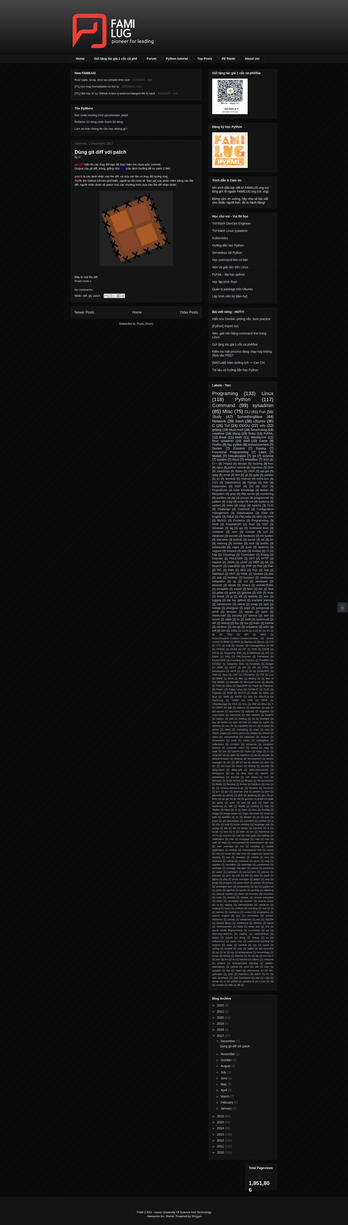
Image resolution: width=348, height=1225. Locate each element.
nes (228, 857)
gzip (254, 802)
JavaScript (223, 471)
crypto (247, 751)
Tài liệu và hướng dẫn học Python (235, 370)
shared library (223, 923)
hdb (231, 806)
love (226, 831)
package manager (236, 868)
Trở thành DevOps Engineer (231, 223)
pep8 (266, 875)
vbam (238, 970)
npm (266, 604)
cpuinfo (235, 751)
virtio (230, 974)
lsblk (242, 831)
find (237, 475)
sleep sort (254, 926)
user (266, 966)
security (237, 615)
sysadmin (262, 405)
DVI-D (215, 653)
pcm (228, 875)
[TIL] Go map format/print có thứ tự (97, 86)
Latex (262, 452)
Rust (252, 524)
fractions (256, 784)
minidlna (255, 846)
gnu (264, 795)
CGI (271, 641)
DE (272, 645)
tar (217, 952)
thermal (239, 956)
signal (270, 923)
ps (218, 478)
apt (241, 528)
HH (244, 667)
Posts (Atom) (145, 323)
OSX (265, 486)
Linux (267, 393)
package (216, 868)
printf (215, 611)
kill (240, 596)
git (90, 295)
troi (226, 959)
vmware (231, 551)
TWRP (235, 700)
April (224, 1090)
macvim (227, 835)
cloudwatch (218, 740)
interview (222, 539)
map (257, 839)
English (216, 516)
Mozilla (269, 682)
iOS (259, 592)
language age (262, 824)
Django (252, 482)
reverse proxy (265, 901)
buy (214, 722)
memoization (257, 842)
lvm (252, 831)
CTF (218, 645)
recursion (268, 894)
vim (262, 426)
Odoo (229, 685)
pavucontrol (249, 872)
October (227, 1060)
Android (246, 478)
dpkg (215, 475)
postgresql (262, 608)
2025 (221, 1005)
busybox (249, 577)
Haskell (216, 562)
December (228, 1041)
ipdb (214, 817)
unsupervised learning (245, 963)
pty (256, 886)
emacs (246, 585)
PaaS (255, 685)
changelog (242, 729)
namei (266, 853)
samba (220, 912)
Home (80, 58)
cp (234, 581)
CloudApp (229, 554)
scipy (229, 501)
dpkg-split (236, 769)
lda (225, 828)
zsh (223, 630)
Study (217, 417)
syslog (215, 948)
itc (237, 817)
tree (218, 959)
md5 (214, 842)
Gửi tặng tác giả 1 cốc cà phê (115, 58)
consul (254, 747)
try (234, 959)
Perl (259, 566)
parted (254, 868)
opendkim (230, 864)
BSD (266, 459)
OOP (238, 486)
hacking (257, 463)
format (243, 784)
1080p (234, 630)
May (224, 1084)
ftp (213, 788)
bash (239, 421)
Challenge (224, 509)
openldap (246, 864)
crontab (250, 531)
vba (228, 970)
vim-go (236, 626)
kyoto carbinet (241, 824)
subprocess (218, 941)
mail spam (251, 835)
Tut (227, 426)
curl (265, 531)
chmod (266, 733)
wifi (214, 630)
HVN (270, 516)
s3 (272, 908)
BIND (227, 641)
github (229, 795)
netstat (255, 857)
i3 (236, 809)
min (242, 846)
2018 (221, 1029)
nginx (219, 467)
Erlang (265, 554)
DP (244, 649)
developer (261, 581)
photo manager (240, 879)
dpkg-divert (218, 769)
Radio (254, 693)
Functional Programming (230, 452)
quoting (255, 890)
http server (248, 493)
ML (267, 562)
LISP (235, 674)
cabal (255, 722)
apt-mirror (234, 711)
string (242, 937)
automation (218, 715)
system (222, 459)
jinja (267, 817)
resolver (248, 901)
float (270, 589)
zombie (220, 985)
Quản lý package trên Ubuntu (232, 289)
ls (234, 831)
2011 (221, 1146)
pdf (247, 875)
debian (264, 490)
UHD (250, 700)
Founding (235, 660)
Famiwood (263, 656)
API (246, 634)
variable (216, 970)
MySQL (222, 520)
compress (251, 744)
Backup (248, 641)
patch (96, 295)
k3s (218, 824)
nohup (230, 861)
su (267, 937)
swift (248, 619)
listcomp (257, 828)
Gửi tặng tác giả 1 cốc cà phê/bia (234, 344)
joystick (263, 820)
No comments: (84, 289)
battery (220, 718)
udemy (255, 959)
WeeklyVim (258, 437)
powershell (243, 882)
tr (272, 956)
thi (249, 956)
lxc (271, 539)
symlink (242, 945)
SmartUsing (259, 430)
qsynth (243, 890)
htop (266, 806)
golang (216, 430)
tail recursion (266, 948)
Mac (241, 678)
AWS (263, 634)
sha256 (269, 919)
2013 (221, 1134)
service (252, 615)
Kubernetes (220, 238)
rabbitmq (269, 890)
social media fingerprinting (227, 930)
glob (240, 795)
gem (267, 791)
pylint (219, 890)
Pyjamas (217, 693)
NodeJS (217, 566)
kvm (270, 463)
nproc (256, 861)
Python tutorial (177, 58)
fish (260, 589)
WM (254, 704)
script (240, 501)
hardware (249, 535)
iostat (267, 813)
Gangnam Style (235, 663)
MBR (256, 562)
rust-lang (253, 908)
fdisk (250, 589)
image (215, 813)
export (238, 589)
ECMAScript (253, 653)
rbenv (241, 894)
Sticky (239, 471)
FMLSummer (244, 656)
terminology (263, 952)
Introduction (218, 671)
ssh (251, 501)
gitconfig (216, 795)
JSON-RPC (263, 671)
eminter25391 (264, 585)
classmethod (231, 737)
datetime (245, 755)
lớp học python (236, 600)
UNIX (251, 471)
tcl (224, 952)
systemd (263, 547)
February (227, 1102)
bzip (244, 722)
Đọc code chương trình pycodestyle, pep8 (101, 115)
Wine (264, 704)
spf (267, 930)
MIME (219, 678)
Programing (225, 393)
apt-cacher (218, 711)
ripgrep (228, 904)
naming (216, 857)
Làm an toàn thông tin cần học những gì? (101, 128)
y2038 (234, 981)
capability (243, 725)
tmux (235, 459)
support (216, 945)
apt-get (264, 471)
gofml (232, 592)
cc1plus (265, 725)
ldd (234, 828)
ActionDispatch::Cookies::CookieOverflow (235, 638)
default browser (220, 758)
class (215, 737)
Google (269, 663)
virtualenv (252, 626)
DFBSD (220, 649)
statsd (215, 937)
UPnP (264, 700)
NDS (218, 685)
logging (216, 600)
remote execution (263, 897)
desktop (238, 758)
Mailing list (254, 678)
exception (223, 589)
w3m (266, 626)
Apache (256, 505)
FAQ (227, 656)
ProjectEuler (219, 490)
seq (238, 915)
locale (215, 831)
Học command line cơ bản (230, 260)
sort (266, 615)
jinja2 (215, 820)
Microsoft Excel (252, 682)
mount (270, 850)
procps (244, 497)
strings (255, 937)
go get (225, 798)
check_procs (238, 733)
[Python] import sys (225, 326)
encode (233, 535)
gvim (232, 802)
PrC (219, 570)
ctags (259, 751)
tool (265, 956)
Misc (228, 411)
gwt (243, 802)
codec (246, 740)
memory (222, 543)
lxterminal (264, 831)
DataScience (233, 482)
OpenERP (242, 685)
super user (236, 941)
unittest (221, 963)
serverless (253, 915)
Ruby (252, 433)
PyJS (266, 689)
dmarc (239, 766)
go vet (236, 798)
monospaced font (251, 850)
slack (240, 926)
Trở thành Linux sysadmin (230, 231)
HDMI (220, 667)
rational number (224, 894)
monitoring (266, 493)
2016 (221, 1116)
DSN (254, 649)
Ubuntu (259, 421)
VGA (234, 704)
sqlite (228, 619)
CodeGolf (243, 509)
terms (215, 956)
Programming (260, 520)
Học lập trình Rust (224, 282)
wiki (257, 977)
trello (256, 623)
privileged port (224, 886)
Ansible (256, 551)
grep (233, 493)
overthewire (263, 864)
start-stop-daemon (222, 934)
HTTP (265, 558)
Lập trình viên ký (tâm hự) (229, 296)
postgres (228, 882)
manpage (244, 839)
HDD (259, 516)
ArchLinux (262, 478)
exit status (251, 777)
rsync (227, 908)
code (233, 740)
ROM (230, 693)
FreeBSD (264, 660)
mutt (251, 543)
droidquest (218, 773)
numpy (216, 608)
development (254, 758)
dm (214, 766)
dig (245, 762)
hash (266, 802)
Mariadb (234, 682)
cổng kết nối (218, 755)
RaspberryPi (233, 524)
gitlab (220, 592)
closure (265, 737)
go (254, 456)
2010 (221, 1152)
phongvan (232, 608)
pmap (215, 882)
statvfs (229, 937)
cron (234, 531)
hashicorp (217, 806)
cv (268, 751)
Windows (217, 528)
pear (256, 875)
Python (243, 399)
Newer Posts (84, 312)
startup (243, 934)
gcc (227, 791)
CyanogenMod (257, 645)
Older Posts (189, 312)
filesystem (218, 493)
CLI (247, 412)
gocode (249, 798)
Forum (151, 58)
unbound (269, 959)
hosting (255, 806)
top (237, 623)
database (218, 535)
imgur (246, 813)
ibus (254, 809)
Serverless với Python (227, 253)
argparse (264, 711)
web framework (242, 977)
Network (219, 421)
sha (258, 919)
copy (266, 747)
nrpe (267, 861)
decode (265, 755)
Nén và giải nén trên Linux (230, 267)
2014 (221, 1128)
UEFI (232, 573)
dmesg (252, 766)
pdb (238, 875)
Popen (219, 689)
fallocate (216, 780)
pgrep (215, 879)
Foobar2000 (218, 660)
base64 (269, 715)
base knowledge (243, 490)
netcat (241, 604)
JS (250, 671)
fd (227, 780)
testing (225, 623)
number (216, 864)
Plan (270, 566)
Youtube (258, 573)
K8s (265, 482)
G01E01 (216, 663)
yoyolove (218, 433)
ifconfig (265, 809)
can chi (229, 725)
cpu (225, 751)
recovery (254, 894)
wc (267, 974)
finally (219, 784)
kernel (251, 539)
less (266, 596)
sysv (239, 948)
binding (243, 718)
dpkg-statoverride (258, 769)
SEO (243, 570)
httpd (227, 809)
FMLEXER (235, 558)
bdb (231, 718)
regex (235, 547)
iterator (247, 817)
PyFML (268, 433)
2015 (221, 1122)
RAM (215, 524)
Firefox (217, 444)
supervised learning (258, 941)
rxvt (264, 908)
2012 (221, 1140)
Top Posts (204, 58)
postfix (265, 543)
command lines (259, 528)
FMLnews (245, 516)
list (262, 539)
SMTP (238, 696)
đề (238, 985)
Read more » (83, 281)
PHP (249, 566)
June (224, 1078)
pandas (268, 475)
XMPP (219, 707)
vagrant (216, 551)
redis (219, 897)
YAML (244, 573)
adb (230, 707)
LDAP (243, 562)
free (267, 784)
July (224, 1072)
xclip (267, 977)
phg (225, 879)
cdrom (215, 729)
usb (257, 966)
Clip (214, 554)
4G (268, 630)
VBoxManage (219, 704)
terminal (230, 478)
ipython (237, 539)
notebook (244, 861)
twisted (243, 959)
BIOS (237, 641)
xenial (215, 981)
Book (222, 437)
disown (255, 762)
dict (229, 762)
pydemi (216, 501)
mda (224, 842)
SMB (226, 696)
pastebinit (268, 868)
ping (267, 879)
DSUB (265, 649)
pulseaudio (219, 547)
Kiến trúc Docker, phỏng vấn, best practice (241, 319)
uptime (234, 966)
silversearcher (224, 926)
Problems (239, 520)
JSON (231, 562)
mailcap (265, 835)
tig (257, 956)
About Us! (252, 58)
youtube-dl (248, 981)
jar (258, 817)
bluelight (264, 718)
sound (216, 619)
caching (216, 725)
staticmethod (261, 934)
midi (271, 842)
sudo (249, 547)
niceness (217, 861)
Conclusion (248, 554)
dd (255, 755)
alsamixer (255, 707)
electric (264, 773)
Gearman (255, 663)
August (226, 1066)
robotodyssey (245, 904)
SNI (250, 696)
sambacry (234, 912)
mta (218, 853)
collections (218, 744)
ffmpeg (249, 780)
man (231, 839)
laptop (215, 828)
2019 (221, 1023)
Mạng (236, 433)
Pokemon (268, 685)
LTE (262, 674)
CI (267, 551)
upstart (216, 505)
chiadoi (254, 733)
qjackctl (230, 890)
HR (254, 667)
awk (219, 577)
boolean (233, 577)
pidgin (257, 879)
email (226, 475)
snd (267, 926)
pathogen (233, 872)
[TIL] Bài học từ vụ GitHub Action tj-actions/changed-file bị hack (115, 93)
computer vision (236, 747)
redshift (231, 897)
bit (253, 718)
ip (231, 596)
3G (260, 630)
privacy (269, 882)
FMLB (230, 516)
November (228, 1054)
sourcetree (254, 930)
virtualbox (251, 459)
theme (226, 956)
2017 (221, 1036)
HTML (265, 667)
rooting (216, 908)
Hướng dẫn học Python (228, 245)
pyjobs (249, 611)
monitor (238, 543)
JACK (233, 671)
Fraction (249, 660)
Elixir (264, 513)
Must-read (236, 430)
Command (223, 405)
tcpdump (264, 501)
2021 (221, 1011)
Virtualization (237, 456)
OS (251, 486)
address (241, 707)
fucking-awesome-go (232, 788)
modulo (233, 850)
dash (232, 755)
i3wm (244, 809)
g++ (218, 791)
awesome (235, 715)
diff (85, 295)
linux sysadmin (223, 441)
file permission (265, 780)
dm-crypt (226, 766)
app (267, 707)
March (225, 1096)
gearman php (240, 791)
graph (260, 798)
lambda (252, 596)
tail (214, 623)
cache (266, 722)
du (232, 773)
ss (238, 619)
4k (213, 634)
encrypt (235, 777)
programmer (261, 497)
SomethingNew (249, 417)
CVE (228, 645)
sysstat (228, 948)
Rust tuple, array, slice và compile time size (102, 80)
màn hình (241, 853)
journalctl (249, 820)
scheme (268, 456)
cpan (215, 751)
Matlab (216, 456)
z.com (262, 981)
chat (267, 729)
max (267, 839)
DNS (270, 467)
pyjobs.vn (268, 886)
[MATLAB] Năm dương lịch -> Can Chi (238, 362)
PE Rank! (228, 58)
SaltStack (218, 573)
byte (235, 722)
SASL (266, 693)
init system (266, 535)
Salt (266, 570)
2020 (221, 1017)
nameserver (224, 604)
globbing (252, 795)
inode (256, 813)
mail (238, 835)
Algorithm (257, 467)
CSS (215, 482)
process (232, 611)
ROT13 (242, 693)
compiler (234, 744)
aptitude (249, 711)
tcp (232, 952)
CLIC (270, 505)
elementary (218, 777)
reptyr (219, 901)
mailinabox (218, 839)
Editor (215, 656)
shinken (257, 923)
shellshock (242, 923)
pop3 (247, 608)
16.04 (245, 630)
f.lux (266, 777)
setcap (231, 919)
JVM (214, 674)
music (228, 853)
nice (267, 857)
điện (230, 985)
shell (246, 441)
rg (218, 904)
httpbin (216, 809)
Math (238, 437)
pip (233, 497)
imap (270, 592)
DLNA (233, 649)
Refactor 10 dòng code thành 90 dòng (99, 121)
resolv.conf (218, 615)
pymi (265, 611)
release (245, 897)
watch (257, 974)
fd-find (236, 780)
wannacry (243, 974)
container (218, 531)
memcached (238, 842)
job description (231, 820)
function (253, 788)
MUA (230, 678)
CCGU (244, 426)
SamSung (217, 700)
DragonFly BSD (233, 653)
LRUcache (249, 674)
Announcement (258, 444)
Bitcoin (261, 641)
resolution (233, 901)
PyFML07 (253, 689)
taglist (250, 948)
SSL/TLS (264, 696)
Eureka (261, 448)
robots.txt (264, 904)
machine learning (262, 600)
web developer (220, 977)
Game (263, 441)
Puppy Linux (236, 689)
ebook (232, 585)
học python (234, 444)
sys (255, 945)
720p (229, 634)
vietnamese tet (255, 970)
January (227, 1108)
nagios (254, 853)
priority (257, 882)
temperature (245, 952)
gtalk (270, 798)
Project (227, 463)
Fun (262, 412)
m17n (215, 835)
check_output (219, 733)
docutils (265, 766)
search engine (220, 915)
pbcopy (265, 872)
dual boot (247, 773)
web (244, 551)
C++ (215, 463)
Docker (217, 448)
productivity (243, 886)
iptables (226, 817)
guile (256, 475)
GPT (252, 558)
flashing (231, 784)
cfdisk (228, 729)
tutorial (269, 623)
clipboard (249, 737)
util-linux (222, 626)
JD (242, 671)
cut (246, 581)
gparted (246, 592)
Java (224, 674)
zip (271, 981)
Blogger (197, 1216)
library (244, 828)
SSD (265, 524)
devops (242, 463)
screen (248, 912)
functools (268, 788)
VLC (244, 704)
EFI (267, 653)
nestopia (240, 857)
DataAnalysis (245, 513)
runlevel (239, 908)
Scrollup (342, 607)
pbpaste (216, 875)
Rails (231, 570)
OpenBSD (234, 566)
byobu (224, 722)
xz (224, 981)
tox (246, 623)
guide (220, 802)
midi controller (225, 846)
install (220, 596)
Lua (271, 674)
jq (272, 820)
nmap (254, 604)
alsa (270, 573)
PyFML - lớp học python (228, 274)
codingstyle (262, 740)
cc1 (255, 725)
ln (268, 828)
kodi (227, 824)
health (241, 806)
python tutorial (237, 467)
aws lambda (253, 715)
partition (221, 497)
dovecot (217, 585)
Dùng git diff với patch (100, 152)
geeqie (256, 791)
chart (256, 729)
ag (231, 528)
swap (229, 945)
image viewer (230, 813)
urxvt (246, 966)
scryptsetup (263, 912)
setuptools (245, 919)
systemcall (262, 619)
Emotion (239, 448)
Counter (239, 645)
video (230, 505)
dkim (267, 762)
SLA (214, 696)
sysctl (266, 945)
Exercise (217, 558)
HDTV (232, 667)
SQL (255, 570)
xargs (242, 505)
